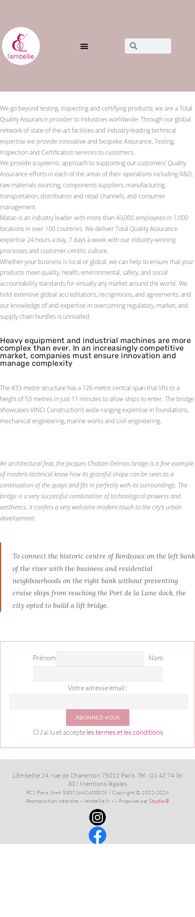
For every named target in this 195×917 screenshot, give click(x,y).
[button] (84, 46)
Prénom (44, 658)
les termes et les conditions (124, 732)
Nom (155, 658)
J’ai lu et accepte (98, 732)
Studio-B (159, 801)
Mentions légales (103, 783)
